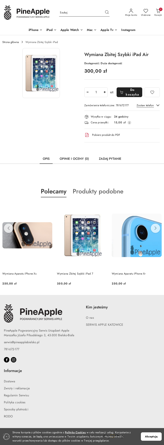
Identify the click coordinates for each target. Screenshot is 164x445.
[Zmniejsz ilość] (87, 92)
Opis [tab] (46, 158)
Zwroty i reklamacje (17, 388)
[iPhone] (35, 30)
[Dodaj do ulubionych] (152, 92)
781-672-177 (11, 349)
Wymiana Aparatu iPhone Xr (129, 274)
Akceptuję (151, 436)
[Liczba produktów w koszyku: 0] (158, 12)
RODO (8, 416)
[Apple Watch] (71, 30)
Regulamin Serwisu (16, 395)
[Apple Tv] (108, 30)
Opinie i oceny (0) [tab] (74, 158)
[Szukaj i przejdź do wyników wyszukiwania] (107, 13)
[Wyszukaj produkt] (84, 13)
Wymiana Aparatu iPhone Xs (19, 274)
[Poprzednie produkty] (8, 228)
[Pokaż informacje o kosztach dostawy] (129, 122)
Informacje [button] (13, 371)
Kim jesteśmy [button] (97, 307)
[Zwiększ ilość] (104, 92)
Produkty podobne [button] (98, 191)
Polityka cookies (14, 402)
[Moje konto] (131, 12)
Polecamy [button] (53, 191)
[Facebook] (6, 359)
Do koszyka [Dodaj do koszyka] (129, 92)
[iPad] (51, 30)
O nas (90, 317)
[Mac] (92, 30)
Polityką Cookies (75, 432)
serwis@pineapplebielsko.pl (21, 342)
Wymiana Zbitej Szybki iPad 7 (75, 274)
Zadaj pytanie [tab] (110, 158)
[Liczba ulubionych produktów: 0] (146, 12)
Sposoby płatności (16, 409)
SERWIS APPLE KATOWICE (104, 324)
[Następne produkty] (155, 228)
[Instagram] (128, 30)
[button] (41, 73)
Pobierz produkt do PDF (102, 135)
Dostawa (9, 381)
